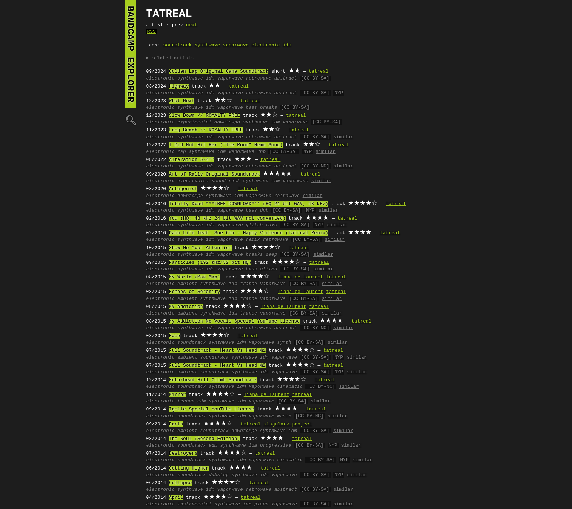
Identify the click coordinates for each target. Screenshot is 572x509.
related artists (172, 58)
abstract (285, 78)
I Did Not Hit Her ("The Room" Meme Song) (226, 145)
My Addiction (186, 307)
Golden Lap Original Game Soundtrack (218, 71)
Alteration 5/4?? (191, 160)
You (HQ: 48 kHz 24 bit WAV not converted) (227, 218)
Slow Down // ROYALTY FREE (204, 115)
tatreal (319, 71)
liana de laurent (300, 277)
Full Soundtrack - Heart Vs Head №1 (217, 350)
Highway (179, 86)
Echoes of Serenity (194, 292)
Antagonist (183, 189)
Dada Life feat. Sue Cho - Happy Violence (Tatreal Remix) (248, 233)
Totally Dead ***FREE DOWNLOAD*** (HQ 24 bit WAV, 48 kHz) (248, 204)
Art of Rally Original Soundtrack (214, 174)
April (176, 497)
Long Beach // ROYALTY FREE (206, 130)
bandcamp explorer (130, 54)
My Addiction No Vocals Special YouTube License (234, 321)
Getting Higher (189, 468)
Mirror (177, 395)
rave (271, 225)
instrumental (194, 504)
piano (261, 504)
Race (174, 336)
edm (201, 401)
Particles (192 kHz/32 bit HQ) (210, 262)
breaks (268, 107)
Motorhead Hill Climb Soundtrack (213, 380)
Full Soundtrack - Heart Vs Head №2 (217, 365)
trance (248, 284)
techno (185, 401)
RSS (151, 31)
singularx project (287, 424)
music (284, 416)
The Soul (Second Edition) (204, 439)
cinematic (289, 386)
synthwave (207, 45)
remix (253, 239)
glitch (254, 225)
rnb (261, 152)
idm (287, 45)
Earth (176, 424)
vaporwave (235, 45)
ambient (187, 284)
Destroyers (183, 453)
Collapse (180, 483)
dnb (264, 210)
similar (343, 137)
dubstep (219, 475)
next (191, 25)
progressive (275, 445)
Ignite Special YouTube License (211, 409)
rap (181, 152)
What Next (181, 101)
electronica (193, 181)
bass (251, 107)
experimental (194, 122)
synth (284, 342)
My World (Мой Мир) (194, 277)
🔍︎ (130, 120)
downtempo (227, 122)
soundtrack (177, 45)
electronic (265, 45)
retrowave (258, 78)
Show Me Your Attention (200, 248)
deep (271, 254)
